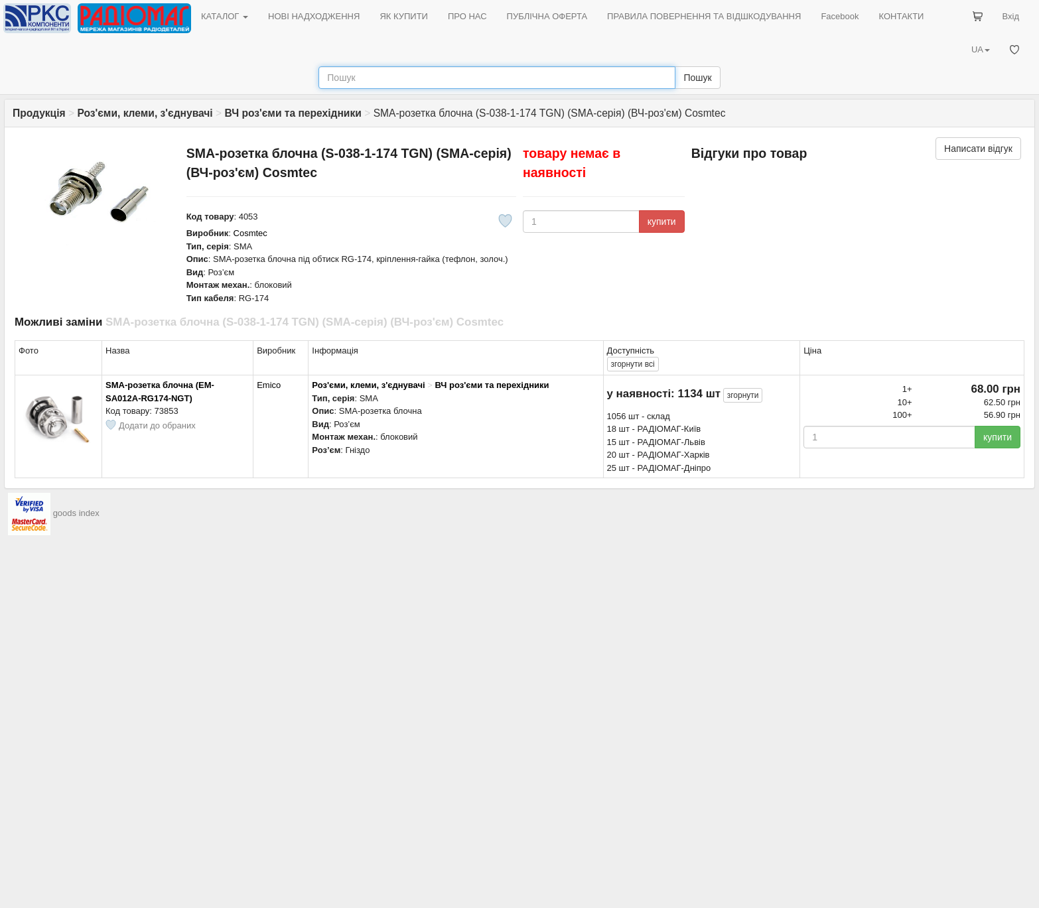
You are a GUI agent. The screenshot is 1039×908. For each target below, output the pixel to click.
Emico (269, 385)
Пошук (697, 77)
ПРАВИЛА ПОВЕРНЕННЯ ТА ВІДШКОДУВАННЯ (704, 16)
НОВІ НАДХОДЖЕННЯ (314, 16)
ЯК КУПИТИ (404, 16)
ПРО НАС (467, 16)
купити (662, 221)
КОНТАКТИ (901, 16)
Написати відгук (978, 148)
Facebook (840, 16)
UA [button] (980, 49)
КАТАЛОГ (224, 16)
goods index (76, 514)
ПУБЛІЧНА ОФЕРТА (547, 16)
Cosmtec (250, 233)
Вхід (1011, 16)
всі (633, 364)
